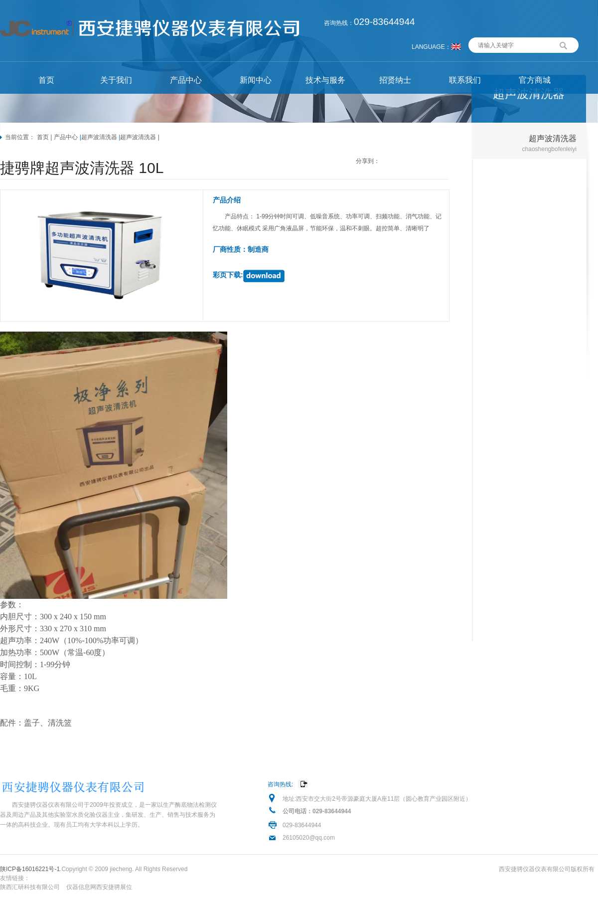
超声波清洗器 (99, 137)
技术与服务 (325, 80)
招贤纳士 (395, 80)
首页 (46, 80)
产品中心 (186, 80)
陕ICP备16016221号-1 (30, 869)
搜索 (563, 44)
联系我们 (465, 80)
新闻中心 (256, 80)
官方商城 (535, 80)
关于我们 (116, 80)
